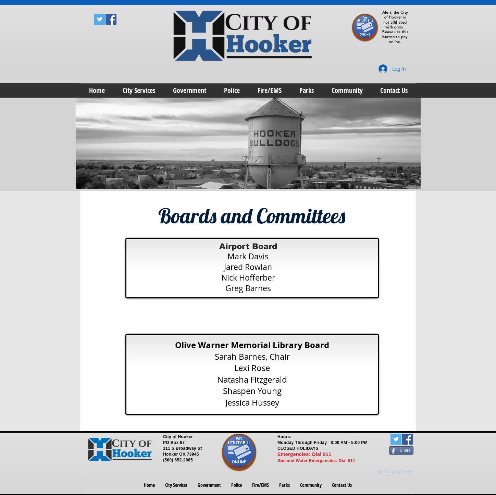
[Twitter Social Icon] (99, 19)
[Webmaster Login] (395, 472)
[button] (139, 90)
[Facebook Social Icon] (111, 19)
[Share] (401, 450)
